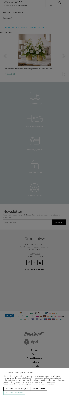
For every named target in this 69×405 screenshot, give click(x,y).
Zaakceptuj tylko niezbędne (17, 389)
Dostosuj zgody (39, 389)
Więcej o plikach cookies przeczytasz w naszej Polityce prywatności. (28, 384)
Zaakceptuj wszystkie (14, 393)
